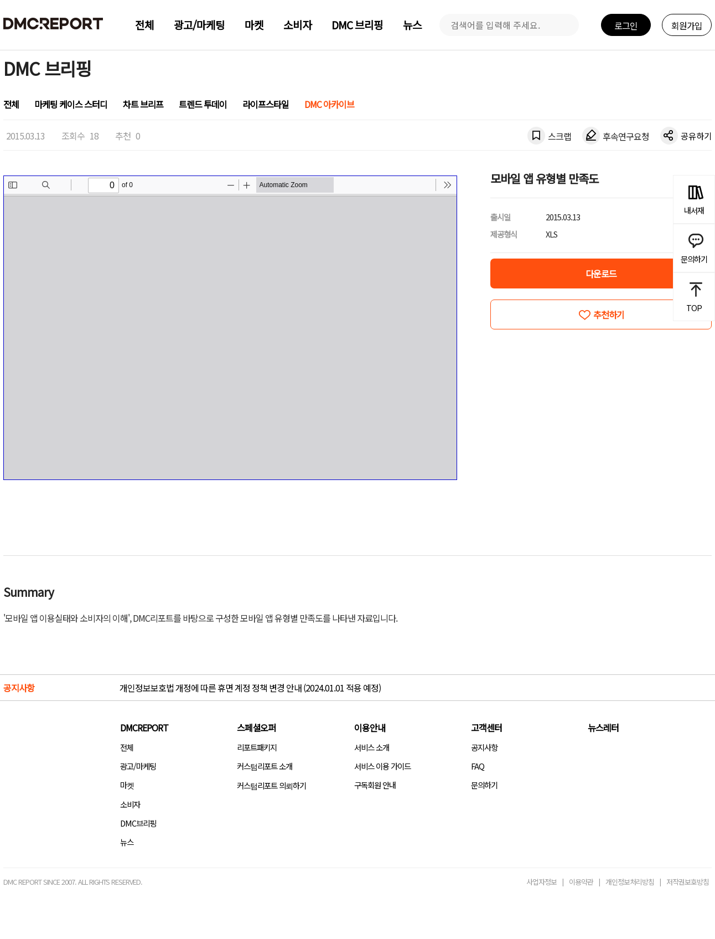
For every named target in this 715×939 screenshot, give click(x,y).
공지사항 (484, 747)
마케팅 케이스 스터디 (70, 104)
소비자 (297, 25)
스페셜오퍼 (256, 727)
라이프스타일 (265, 104)
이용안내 (369, 727)
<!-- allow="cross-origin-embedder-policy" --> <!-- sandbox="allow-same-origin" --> (230, 328)
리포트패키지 (257, 747)
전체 (144, 25)
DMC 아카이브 (329, 104)
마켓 (254, 25)
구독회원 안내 (375, 785)
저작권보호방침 (687, 881)
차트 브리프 (143, 104)
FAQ (477, 766)
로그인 (626, 25)
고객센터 (486, 727)
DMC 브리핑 (357, 25)
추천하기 (608, 314)
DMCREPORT (144, 727)
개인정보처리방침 (629, 881)
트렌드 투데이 (203, 104)
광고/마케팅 (199, 25)
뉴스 (412, 25)
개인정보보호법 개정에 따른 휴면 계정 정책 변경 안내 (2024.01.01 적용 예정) (250, 687)
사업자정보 (541, 881)
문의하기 (484, 785)
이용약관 (581, 881)
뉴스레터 (603, 727)
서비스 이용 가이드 (382, 766)
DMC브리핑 (138, 823)
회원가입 (686, 25)
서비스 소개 (371, 747)
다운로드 (601, 273)
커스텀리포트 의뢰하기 (271, 785)
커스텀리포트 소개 (264, 766)
